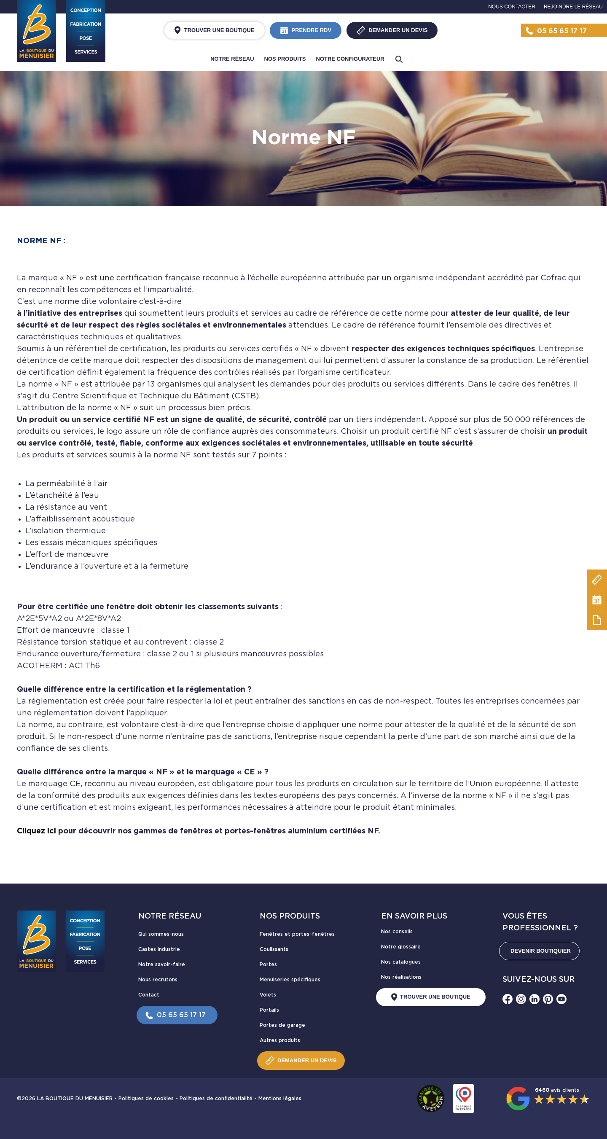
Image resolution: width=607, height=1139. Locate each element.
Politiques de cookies (146, 1098)
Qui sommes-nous (161, 934)
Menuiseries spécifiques (290, 979)
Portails (269, 1010)
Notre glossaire (401, 946)
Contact (148, 994)
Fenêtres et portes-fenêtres (297, 934)
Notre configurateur (350, 59)
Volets (268, 994)
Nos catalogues (401, 961)
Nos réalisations (401, 977)
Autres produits (280, 1040)
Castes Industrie (159, 949)
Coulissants (274, 949)
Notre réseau (232, 59)
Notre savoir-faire (161, 964)
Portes (268, 964)
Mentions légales (279, 1098)
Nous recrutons (157, 979)
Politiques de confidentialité (216, 1098)
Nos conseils (397, 931)
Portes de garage (282, 1025)
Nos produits (285, 59)
